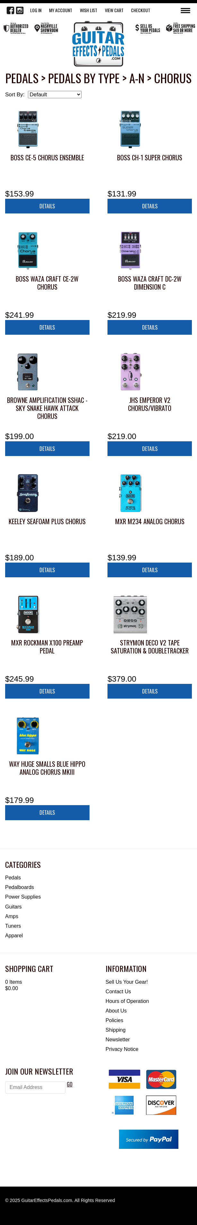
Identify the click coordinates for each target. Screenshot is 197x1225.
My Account (60, 10)
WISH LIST (88, 10)
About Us (116, 1010)
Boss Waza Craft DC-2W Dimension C (150, 283)
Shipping (115, 1030)
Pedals (13, 877)
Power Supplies (23, 897)
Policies (114, 1020)
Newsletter (118, 1039)
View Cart (114, 10)
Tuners (13, 926)
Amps (11, 916)
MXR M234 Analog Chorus (149, 521)
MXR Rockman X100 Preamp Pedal (47, 646)
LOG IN (35, 10)
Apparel (14, 935)
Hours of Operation (127, 1001)
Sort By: (14, 95)
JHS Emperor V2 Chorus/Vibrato (149, 404)
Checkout (140, 10)
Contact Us (118, 991)
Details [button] (47, 206)
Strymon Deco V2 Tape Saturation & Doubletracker (150, 646)
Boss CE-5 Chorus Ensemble (47, 157)
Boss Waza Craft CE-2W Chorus (47, 283)
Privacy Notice (122, 1049)
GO (70, 1084)
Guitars (13, 906)
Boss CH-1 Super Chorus (149, 157)
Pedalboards (19, 887)
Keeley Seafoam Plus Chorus (47, 521)
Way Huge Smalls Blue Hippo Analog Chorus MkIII (47, 768)
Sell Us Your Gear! (127, 982)
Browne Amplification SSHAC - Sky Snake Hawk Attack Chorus (47, 408)
